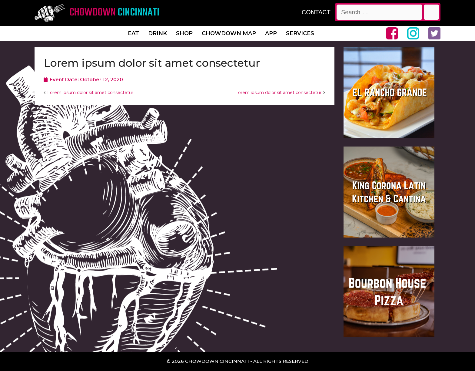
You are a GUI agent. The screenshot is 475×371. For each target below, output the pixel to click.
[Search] (431, 12)
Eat (133, 33)
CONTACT (316, 12)
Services (300, 33)
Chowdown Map (229, 33)
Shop (184, 33)
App (271, 33)
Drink (157, 33)
